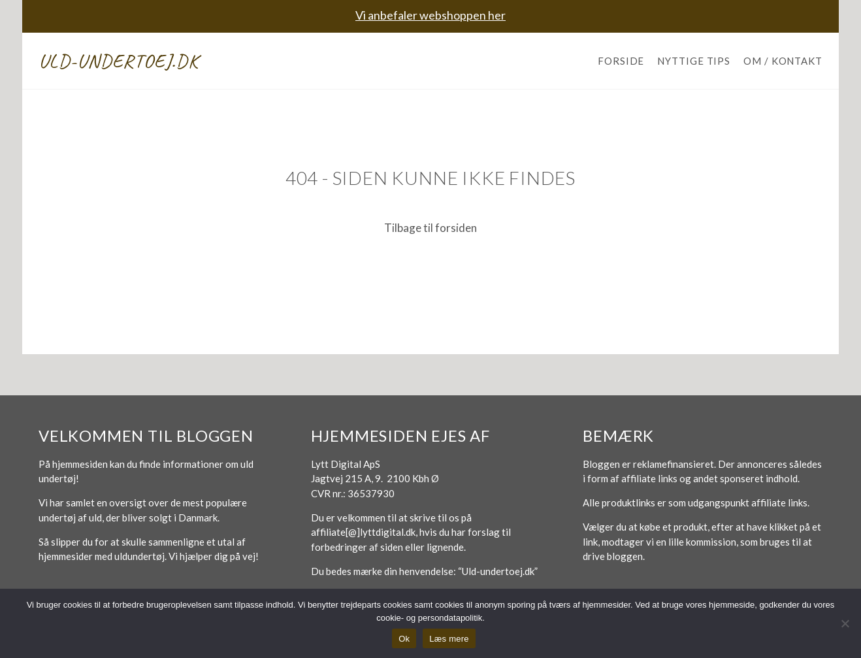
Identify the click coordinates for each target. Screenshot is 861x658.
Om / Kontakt (782, 61)
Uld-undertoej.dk (119, 60)
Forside (621, 61)
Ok (404, 639)
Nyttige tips (693, 61)
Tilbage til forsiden (430, 228)
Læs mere (449, 639)
